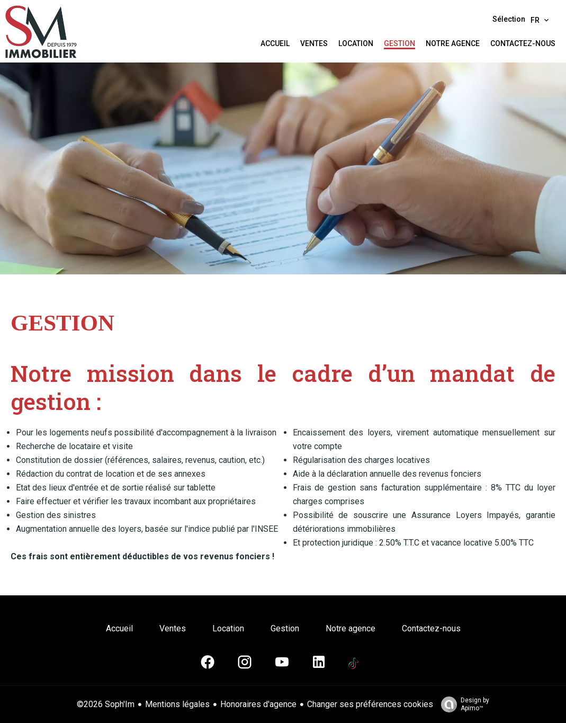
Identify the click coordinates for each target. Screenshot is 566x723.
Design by (462, 704)
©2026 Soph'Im (105, 704)
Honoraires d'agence (258, 704)
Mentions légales (177, 704)
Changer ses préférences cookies (370, 704)
